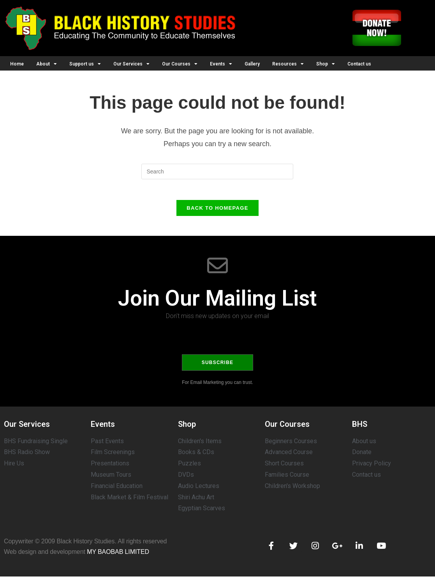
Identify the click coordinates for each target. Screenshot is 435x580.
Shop (325, 64)
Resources (288, 64)
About (46, 64)
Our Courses (179, 64)
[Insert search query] (217, 171)
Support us (85, 64)
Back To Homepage (217, 211)
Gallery (252, 64)
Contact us (359, 64)
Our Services (131, 64)
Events (221, 64)
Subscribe (217, 365)
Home (17, 64)
